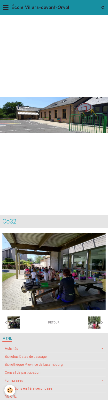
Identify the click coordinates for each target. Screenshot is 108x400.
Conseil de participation (22, 372)
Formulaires (14, 380)
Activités (11, 349)
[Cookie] (9, 390)
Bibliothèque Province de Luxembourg (34, 364)
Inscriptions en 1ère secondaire (28, 388)
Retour (54, 322)
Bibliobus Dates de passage (26, 356)
